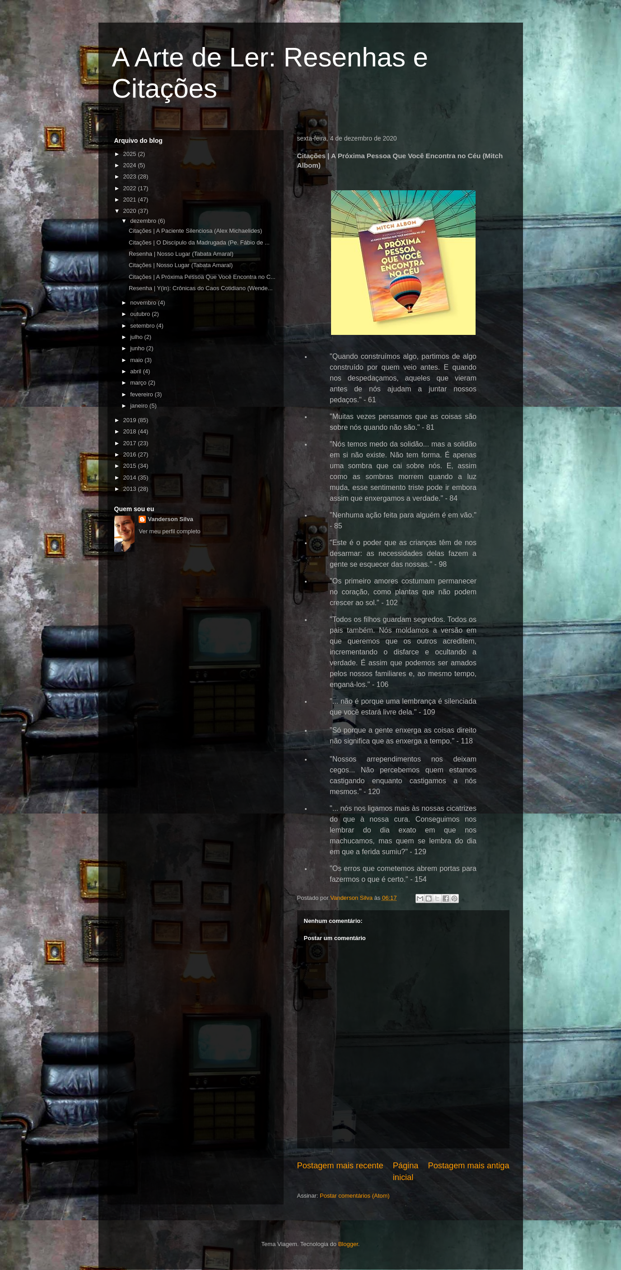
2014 (130, 477)
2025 (130, 154)
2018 (130, 431)
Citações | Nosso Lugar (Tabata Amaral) (181, 265)
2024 (130, 165)
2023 (130, 176)
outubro (141, 313)
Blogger (348, 1244)
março (139, 382)
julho (137, 337)
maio (137, 360)
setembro (143, 325)
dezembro (144, 220)
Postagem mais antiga (468, 1165)
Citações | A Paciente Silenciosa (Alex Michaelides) (195, 230)
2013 (130, 488)
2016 (130, 454)
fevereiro (142, 394)
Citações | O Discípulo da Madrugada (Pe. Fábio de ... (199, 242)
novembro (144, 302)
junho (138, 348)
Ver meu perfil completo (170, 531)
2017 (130, 443)
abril (136, 371)
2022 (130, 188)
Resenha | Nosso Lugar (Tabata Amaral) (181, 253)
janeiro (139, 405)
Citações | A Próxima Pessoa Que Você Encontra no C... (202, 276)
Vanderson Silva (170, 519)
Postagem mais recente (340, 1165)
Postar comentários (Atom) (355, 1195)
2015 (130, 465)
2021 (130, 199)
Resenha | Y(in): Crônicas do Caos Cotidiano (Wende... (201, 288)
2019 (130, 420)
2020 (130, 210)
